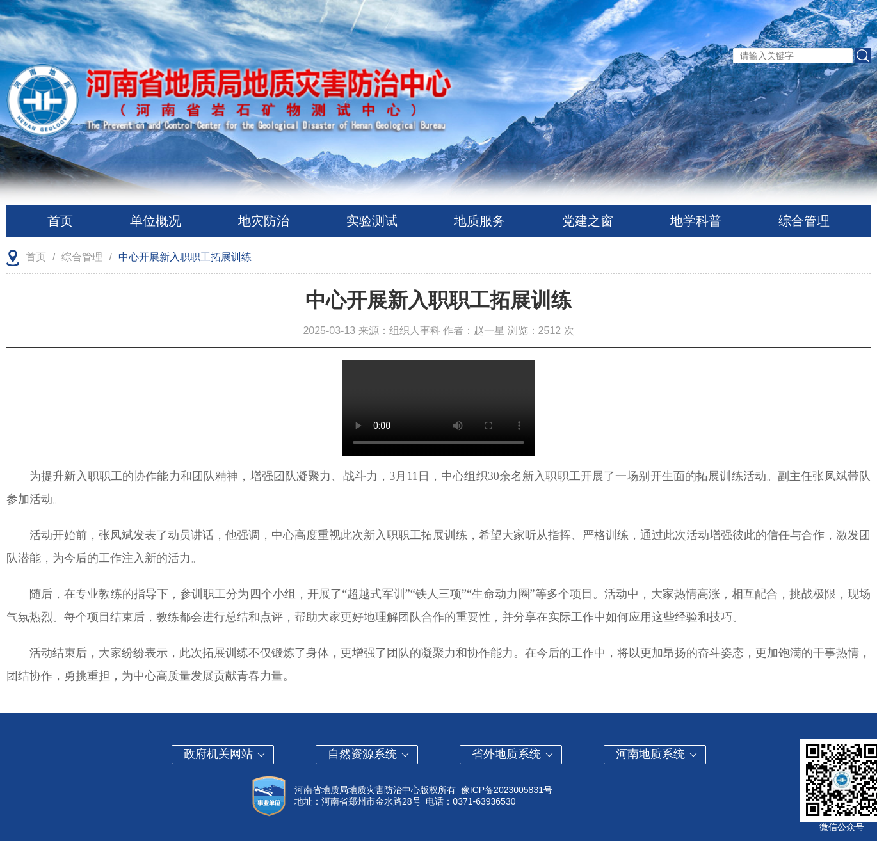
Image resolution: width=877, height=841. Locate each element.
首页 (60, 221)
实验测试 (372, 221)
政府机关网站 (225, 754)
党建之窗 (587, 221)
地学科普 (695, 221)
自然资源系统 (369, 754)
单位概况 (155, 221)
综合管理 (804, 221)
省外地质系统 (513, 754)
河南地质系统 (657, 754)
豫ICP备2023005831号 (506, 790)
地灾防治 (263, 221)
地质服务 (479, 221)
